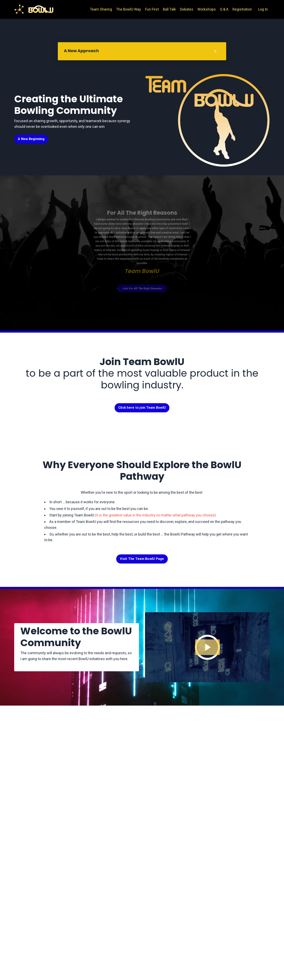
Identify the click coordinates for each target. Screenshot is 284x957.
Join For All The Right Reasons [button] (142, 281)
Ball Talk (169, 9)
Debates (186, 9)
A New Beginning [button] (31, 139)
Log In (263, 9)
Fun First (152, 9)
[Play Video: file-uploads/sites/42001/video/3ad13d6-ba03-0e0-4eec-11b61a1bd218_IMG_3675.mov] (207, 647)
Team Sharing (101, 9)
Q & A (224, 9)
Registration (242, 9)
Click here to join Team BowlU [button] (142, 408)
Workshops (206, 9)
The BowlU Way (128, 9)
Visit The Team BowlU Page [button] (142, 559)
